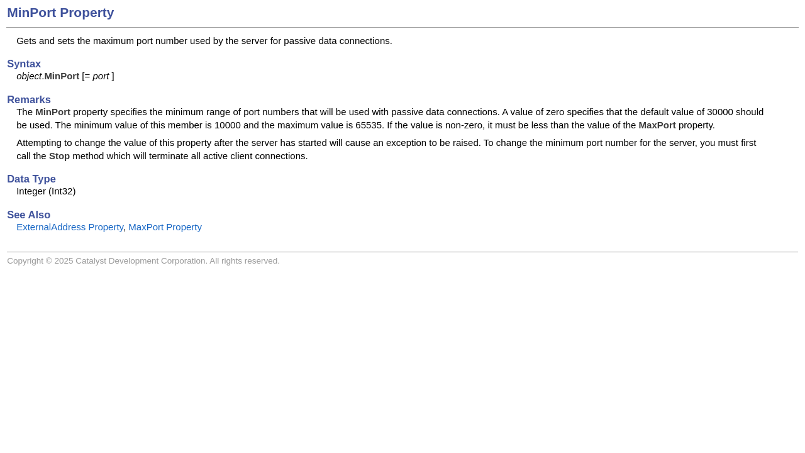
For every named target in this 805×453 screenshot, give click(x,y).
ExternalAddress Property (69, 226)
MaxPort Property (165, 226)
